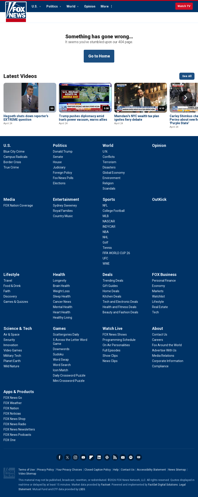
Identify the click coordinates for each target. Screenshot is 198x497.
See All (187, 76)
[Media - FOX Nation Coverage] (18, 205)
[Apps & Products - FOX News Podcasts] (17, 434)
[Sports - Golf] (105, 242)
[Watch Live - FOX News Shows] (115, 334)
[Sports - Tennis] (107, 247)
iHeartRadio (138, 457)
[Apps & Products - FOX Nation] (11, 408)
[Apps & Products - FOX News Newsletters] (19, 429)
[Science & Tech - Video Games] (13, 350)
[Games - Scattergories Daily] (66, 334)
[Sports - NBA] (106, 232)
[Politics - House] (57, 162)
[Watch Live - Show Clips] (110, 355)
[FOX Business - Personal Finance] (164, 280)
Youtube (83, 457)
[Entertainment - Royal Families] (63, 210)
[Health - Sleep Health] (62, 296)
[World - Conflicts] (109, 157)
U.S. (35, 6)
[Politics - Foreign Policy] (62, 172)
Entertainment (66, 199)
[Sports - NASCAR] (109, 221)
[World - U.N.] (105, 151)
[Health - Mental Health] (62, 307)
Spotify (130, 457)
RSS (115, 457)
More (105, 6)
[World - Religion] (108, 183)
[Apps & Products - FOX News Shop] (14, 419)
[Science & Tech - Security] (9, 340)
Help (115, 469)
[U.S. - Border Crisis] (12, 162)
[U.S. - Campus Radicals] (15, 157)
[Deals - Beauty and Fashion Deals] (120, 312)
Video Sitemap (27, 473)
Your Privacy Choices (69, 469)
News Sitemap (177, 469)
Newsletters (123, 457)
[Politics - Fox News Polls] (63, 178)
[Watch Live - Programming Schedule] (119, 340)
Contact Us (127, 469)
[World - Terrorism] (109, 162)
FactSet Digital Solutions (163, 484)
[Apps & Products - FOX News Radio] (15, 424)
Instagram (75, 457)
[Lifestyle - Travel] (8, 280)
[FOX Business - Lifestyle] (158, 301)
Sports (109, 199)
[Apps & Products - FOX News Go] (13, 397)
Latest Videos (20, 76)
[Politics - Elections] (59, 183)
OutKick (159, 199)
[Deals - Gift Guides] (110, 286)
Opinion (89, 6)
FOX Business (164, 274)
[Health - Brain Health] (61, 286)
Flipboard (91, 457)
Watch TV (184, 6)
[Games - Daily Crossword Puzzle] (69, 375)
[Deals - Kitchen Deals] (112, 296)
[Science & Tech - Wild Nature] (11, 366)
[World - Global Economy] (114, 172)
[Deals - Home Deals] (111, 291)
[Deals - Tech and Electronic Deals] (120, 301)
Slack (107, 457)
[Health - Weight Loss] (61, 291)
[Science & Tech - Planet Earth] (12, 361)
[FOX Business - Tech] (155, 312)
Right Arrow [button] (186, 98)
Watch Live (112, 328)
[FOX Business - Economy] (158, 286)
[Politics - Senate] (58, 157)
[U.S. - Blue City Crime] (14, 151)
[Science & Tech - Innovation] (11, 345)
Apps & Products (19, 391)
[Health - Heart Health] (61, 312)
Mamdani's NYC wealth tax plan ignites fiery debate (136, 117)
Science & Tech (18, 328)
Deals (108, 274)
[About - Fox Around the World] (167, 345)
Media (9, 199)
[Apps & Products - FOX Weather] (13, 403)
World (71, 6)
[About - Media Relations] (163, 355)
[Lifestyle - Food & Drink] (12, 286)
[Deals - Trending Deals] (113, 280)
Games (59, 328)
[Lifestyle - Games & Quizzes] (16, 301)
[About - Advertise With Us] (164, 350)
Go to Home (99, 56)
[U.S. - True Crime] (11, 167)
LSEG (82, 489)
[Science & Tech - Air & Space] (12, 334)
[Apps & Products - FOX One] (10, 440)
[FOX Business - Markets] (157, 291)
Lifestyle (11, 274)
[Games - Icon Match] (60, 370)
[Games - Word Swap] (61, 359)
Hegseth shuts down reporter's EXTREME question (26, 117)
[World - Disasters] (109, 167)
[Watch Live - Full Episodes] (111, 350)
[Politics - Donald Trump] (63, 151)
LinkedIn (99, 457)
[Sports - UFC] (105, 258)
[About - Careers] (157, 340)
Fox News (16, 12)
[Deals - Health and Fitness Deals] (119, 307)
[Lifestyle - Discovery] (10, 296)
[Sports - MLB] (106, 216)
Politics (52, 6)
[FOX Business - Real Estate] (160, 307)
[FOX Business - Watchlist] (158, 296)
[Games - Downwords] (61, 349)
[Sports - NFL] (105, 205)
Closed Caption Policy (97, 469)
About (157, 328)
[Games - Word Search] (62, 365)
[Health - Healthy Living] (62, 317)
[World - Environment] (111, 178)
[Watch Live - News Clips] (110, 361)
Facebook (59, 457)
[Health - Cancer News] (62, 301)
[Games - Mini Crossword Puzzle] (69, 380)
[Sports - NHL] (105, 237)
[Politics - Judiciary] (59, 167)
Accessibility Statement (151, 469)
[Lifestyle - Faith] (7, 291)
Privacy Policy (45, 469)
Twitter (67, 457)
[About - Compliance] (160, 366)
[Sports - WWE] (106, 263)
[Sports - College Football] (114, 210)
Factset (105, 484)
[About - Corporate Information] (167, 361)
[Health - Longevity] (59, 280)
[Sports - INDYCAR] (109, 226)
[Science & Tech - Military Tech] (12, 355)
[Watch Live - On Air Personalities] (116, 345)
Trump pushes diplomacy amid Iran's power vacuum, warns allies (83, 117)
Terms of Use (26, 469)
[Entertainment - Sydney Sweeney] (65, 205)
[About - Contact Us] (159, 334)
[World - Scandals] (109, 188)
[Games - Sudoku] (58, 354)
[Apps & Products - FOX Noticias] (12, 413)
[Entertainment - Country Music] (63, 216)
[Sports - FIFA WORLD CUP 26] (116, 253)
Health (59, 274)
